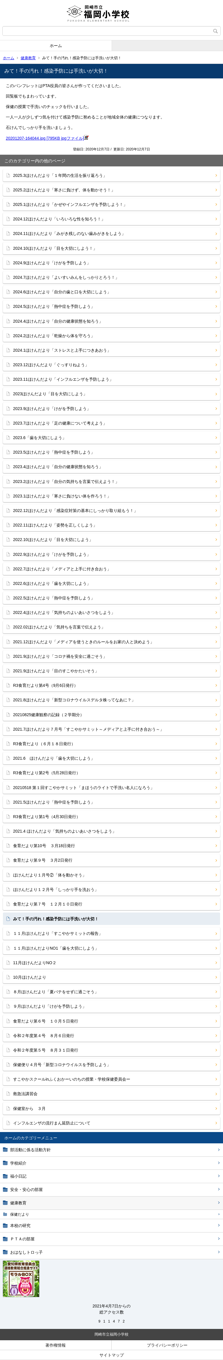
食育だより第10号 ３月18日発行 (44, 845)
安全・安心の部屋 (26, 1189)
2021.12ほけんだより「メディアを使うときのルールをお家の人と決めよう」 (83, 641)
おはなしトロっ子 (26, 1252)
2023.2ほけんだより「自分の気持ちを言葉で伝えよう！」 (66, 481)
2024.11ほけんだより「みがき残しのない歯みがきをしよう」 (69, 233)
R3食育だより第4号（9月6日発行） (45, 685)
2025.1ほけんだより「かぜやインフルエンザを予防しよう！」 (70, 204)
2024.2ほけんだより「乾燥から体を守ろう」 (54, 335)
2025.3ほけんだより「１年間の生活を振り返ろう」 (60, 175)
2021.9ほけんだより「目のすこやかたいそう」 (56, 671)
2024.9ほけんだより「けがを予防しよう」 (52, 262)
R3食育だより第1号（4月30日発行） (46, 816)
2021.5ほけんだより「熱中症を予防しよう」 (54, 802)
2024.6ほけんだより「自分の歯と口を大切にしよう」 (62, 292)
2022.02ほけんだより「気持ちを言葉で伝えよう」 (59, 627)
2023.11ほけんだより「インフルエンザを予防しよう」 (63, 379)
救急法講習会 (25, 1093)
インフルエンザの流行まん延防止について (51, 1123)
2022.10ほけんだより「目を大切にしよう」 (53, 539)
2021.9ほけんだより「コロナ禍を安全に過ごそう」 (60, 656)
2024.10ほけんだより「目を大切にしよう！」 (55, 248)
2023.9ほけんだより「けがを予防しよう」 (52, 408)
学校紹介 (18, 1163)
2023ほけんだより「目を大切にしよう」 (50, 393)
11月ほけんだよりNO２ (34, 962)
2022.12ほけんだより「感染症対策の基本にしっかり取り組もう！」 (75, 510)
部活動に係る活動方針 (30, 1149)
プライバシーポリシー (167, 1345)
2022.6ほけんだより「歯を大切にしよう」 (52, 583)
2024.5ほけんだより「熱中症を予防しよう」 (54, 306)
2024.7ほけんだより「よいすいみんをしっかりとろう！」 (66, 277)
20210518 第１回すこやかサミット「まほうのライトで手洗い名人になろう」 (83, 787)
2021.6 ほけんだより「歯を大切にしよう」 (54, 758)
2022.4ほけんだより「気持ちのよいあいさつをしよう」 (64, 612)
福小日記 (18, 1176)
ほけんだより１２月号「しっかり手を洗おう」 (56, 889)
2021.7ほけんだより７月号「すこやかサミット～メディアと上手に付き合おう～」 (88, 729)
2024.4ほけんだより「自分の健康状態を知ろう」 (58, 321)
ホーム (56, 45)
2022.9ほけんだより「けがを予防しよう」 (52, 554)
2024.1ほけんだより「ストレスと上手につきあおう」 (62, 350)
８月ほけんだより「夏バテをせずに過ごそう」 (56, 991)
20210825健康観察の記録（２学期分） (48, 714)
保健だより (19, 1214)
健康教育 (28, 58)
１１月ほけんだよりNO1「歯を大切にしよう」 (56, 948)
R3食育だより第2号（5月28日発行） (46, 772)
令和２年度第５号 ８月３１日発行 (45, 1050)
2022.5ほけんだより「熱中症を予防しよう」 (54, 598)
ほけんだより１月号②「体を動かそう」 (49, 875)
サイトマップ (111, 1355)
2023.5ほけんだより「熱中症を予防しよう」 (54, 452)
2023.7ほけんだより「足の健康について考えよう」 (60, 423)
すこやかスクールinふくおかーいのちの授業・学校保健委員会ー (71, 1079)
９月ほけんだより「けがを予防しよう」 (49, 1006)
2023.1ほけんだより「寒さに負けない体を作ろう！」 (62, 496)
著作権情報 (55, 1345)
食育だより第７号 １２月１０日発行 (47, 904)
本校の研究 (20, 1225)
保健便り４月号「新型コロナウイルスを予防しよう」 (62, 1064)
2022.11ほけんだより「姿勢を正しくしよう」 (55, 525)
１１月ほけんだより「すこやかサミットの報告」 (58, 933)
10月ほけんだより (29, 977)
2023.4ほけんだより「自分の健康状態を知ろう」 (58, 466)
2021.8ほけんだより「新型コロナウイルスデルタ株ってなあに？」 (74, 700)
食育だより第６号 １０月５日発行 (45, 1021)
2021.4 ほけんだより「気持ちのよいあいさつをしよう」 (64, 831)
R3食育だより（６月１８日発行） (44, 743)
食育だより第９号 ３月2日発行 (44, 860)
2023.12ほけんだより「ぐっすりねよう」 (51, 364)
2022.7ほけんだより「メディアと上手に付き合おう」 (62, 569)
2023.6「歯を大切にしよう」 (39, 437)
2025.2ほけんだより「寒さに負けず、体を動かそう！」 (64, 190)
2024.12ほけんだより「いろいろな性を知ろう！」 (59, 219)
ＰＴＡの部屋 (22, 1239)
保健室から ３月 (29, 1108)
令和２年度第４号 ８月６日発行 (43, 1035)
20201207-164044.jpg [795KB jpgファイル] (47, 138)
